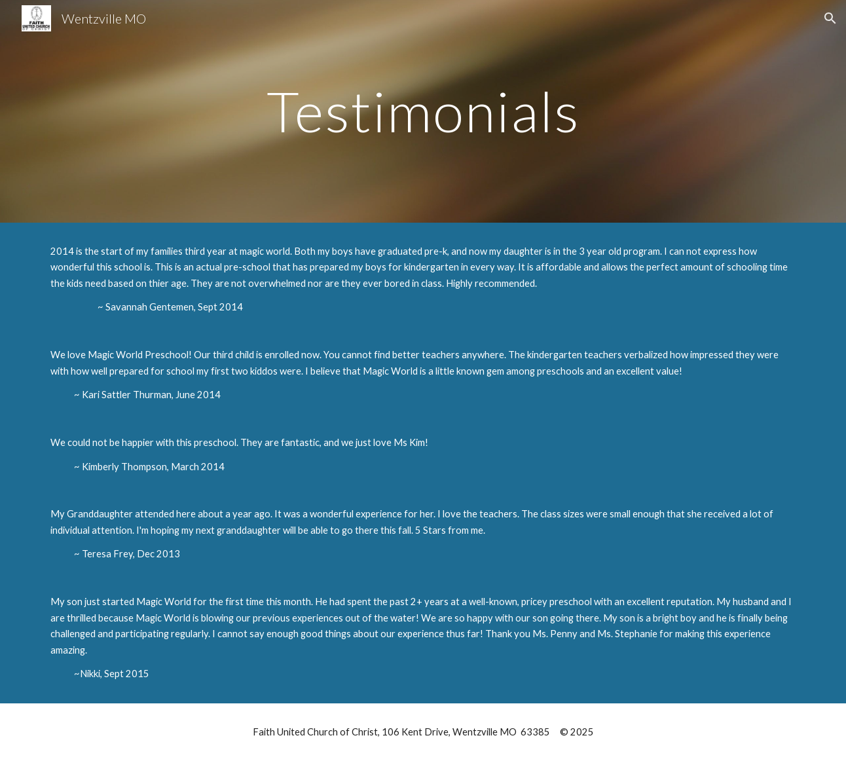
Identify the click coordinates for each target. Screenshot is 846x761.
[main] (423, 111)
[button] (830, 18)
